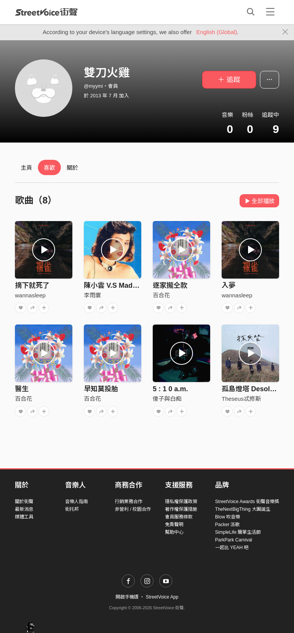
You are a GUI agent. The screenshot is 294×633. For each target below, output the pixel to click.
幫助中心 (174, 532)
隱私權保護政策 (181, 501)
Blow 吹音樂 (227, 517)
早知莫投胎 (101, 389)
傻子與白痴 (167, 398)
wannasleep (30, 295)
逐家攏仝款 (170, 285)
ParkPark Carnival (233, 540)
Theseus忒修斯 (241, 398)
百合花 (161, 295)
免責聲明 (174, 524)
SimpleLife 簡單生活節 (238, 532)
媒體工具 (24, 517)
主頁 (26, 167)
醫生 (22, 389)
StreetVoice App (162, 597)
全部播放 (259, 201)
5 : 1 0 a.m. (170, 389)
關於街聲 (24, 501)
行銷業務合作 (128, 501)
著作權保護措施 (181, 509)
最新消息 (24, 509)
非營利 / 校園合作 (133, 509)
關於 (72, 167)
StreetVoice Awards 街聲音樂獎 (247, 501)
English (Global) (216, 32)
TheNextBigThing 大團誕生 (242, 509)
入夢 (228, 285)
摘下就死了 (32, 285)
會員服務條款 (179, 517)
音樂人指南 (76, 501)
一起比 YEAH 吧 (231, 547)
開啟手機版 (127, 597)
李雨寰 (92, 295)
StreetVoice (46, 12)
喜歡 (49, 167)
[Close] (285, 32)
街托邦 (72, 509)
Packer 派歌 (227, 524)
